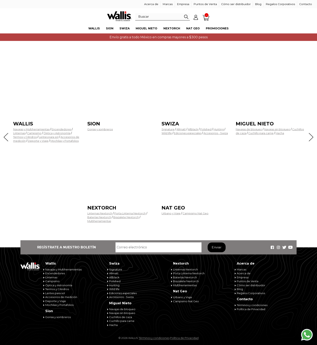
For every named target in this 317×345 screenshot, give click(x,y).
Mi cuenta (196, 17)
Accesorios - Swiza (215, 133)
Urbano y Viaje (171, 213)
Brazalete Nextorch (126, 217)
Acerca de (151, 4)
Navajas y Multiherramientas (31, 129)
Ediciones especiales (187, 133)
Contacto (305, 4)
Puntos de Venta (205, 4)
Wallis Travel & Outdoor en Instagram (278, 247)
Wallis (94, 28)
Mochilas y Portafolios (64, 140)
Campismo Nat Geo (195, 213)
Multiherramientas (99, 221)
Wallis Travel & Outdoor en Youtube (290, 247)
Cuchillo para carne (261, 133)
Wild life (167, 133)
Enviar (217, 247)
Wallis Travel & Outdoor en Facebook (272, 247)
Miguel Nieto (146, 28)
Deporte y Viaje (38, 140)
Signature (168, 129)
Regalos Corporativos (280, 4)
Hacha (280, 133)
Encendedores (61, 129)
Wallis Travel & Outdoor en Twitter (284, 247)
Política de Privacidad (251, 309)
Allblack (193, 129)
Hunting (218, 129)
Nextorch (171, 28)
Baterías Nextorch (99, 217)
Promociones (217, 28)
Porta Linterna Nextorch (130, 213)
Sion (109, 28)
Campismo (34, 133)
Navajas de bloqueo (249, 129)
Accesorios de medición (61, 297)
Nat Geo (193, 28)
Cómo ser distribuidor (236, 4)
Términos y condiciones (252, 305)
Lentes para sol (48, 137)
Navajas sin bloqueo (277, 129)
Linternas (19, 133)
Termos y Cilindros (25, 137)
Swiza (124, 28)
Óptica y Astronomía (56, 133)
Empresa (183, 4)
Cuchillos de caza (120, 317)
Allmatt (181, 129)
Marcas (168, 4)
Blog (258, 4)
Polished (205, 129)
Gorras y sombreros (100, 129)
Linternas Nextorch (99, 213)
